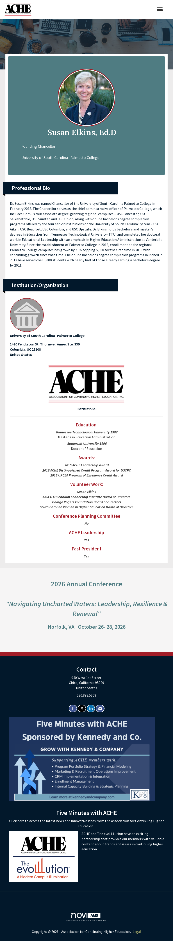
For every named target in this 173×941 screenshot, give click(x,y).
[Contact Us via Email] (100, 709)
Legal (137, 931)
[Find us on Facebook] (73, 709)
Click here (17, 821)
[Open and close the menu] (99, 9)
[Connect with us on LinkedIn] (91, 709)
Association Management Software (86, 917)
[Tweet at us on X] (82, 709)
